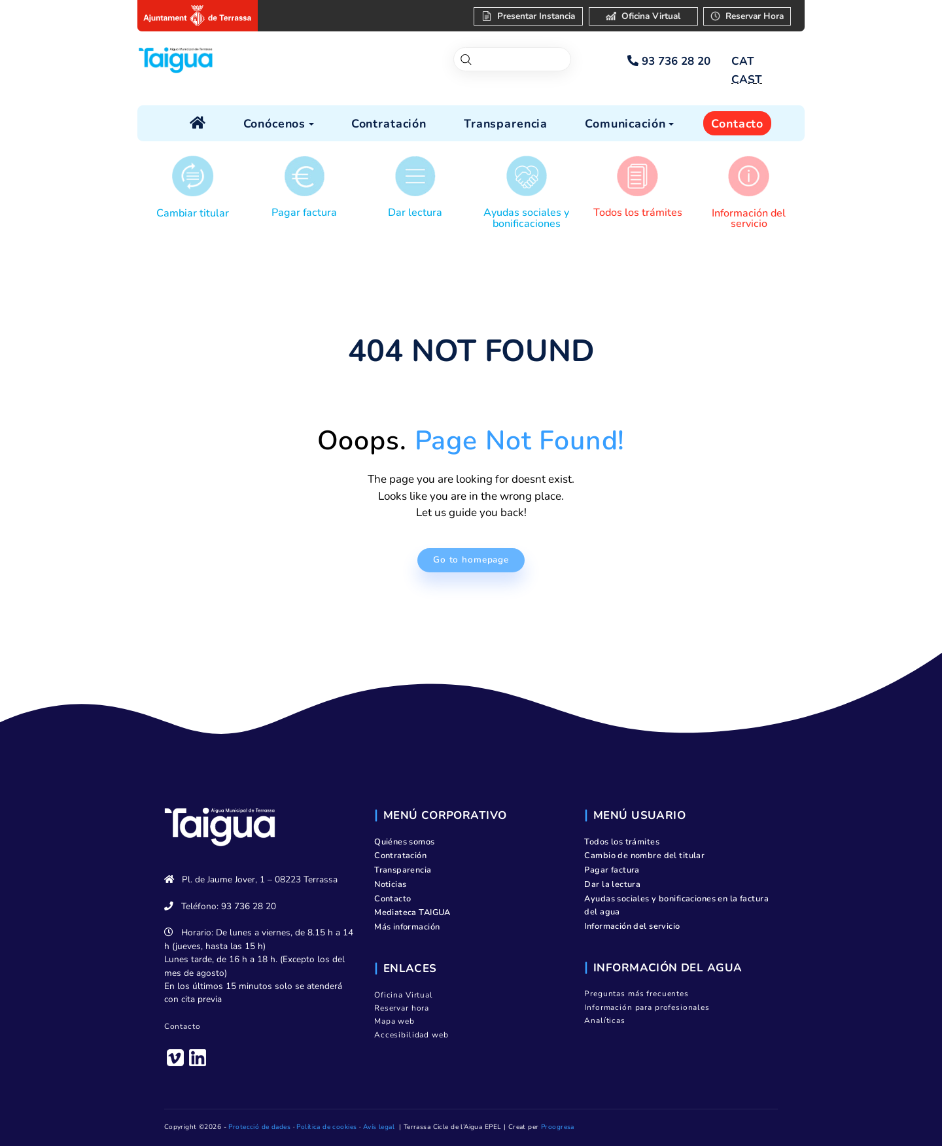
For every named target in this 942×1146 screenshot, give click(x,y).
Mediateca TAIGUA (412, 912)
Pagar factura (304, 212)
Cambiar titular (192, 213)
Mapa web (394, 1021)
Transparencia (403, 870)
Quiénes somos (404, 842)
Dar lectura (415, 212)
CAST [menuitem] (746, 79)
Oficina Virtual (403, 995)
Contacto (182, 1026)
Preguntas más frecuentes (636, 993)
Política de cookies (326, 1127)
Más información (407, 927)
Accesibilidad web (411, 1035)
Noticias (390, 884)
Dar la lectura (612, 884)
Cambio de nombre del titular (644, 855)
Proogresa (557, 1127)
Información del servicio (749, 218)
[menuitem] (742, 61)
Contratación (400, 855)
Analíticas (604, 1020)
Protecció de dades (259, 1127)
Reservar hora (401, 1008)
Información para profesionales (647, 1007)
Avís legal (378, 1127)
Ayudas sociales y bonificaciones (526, 217)
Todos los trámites (637, 212)
